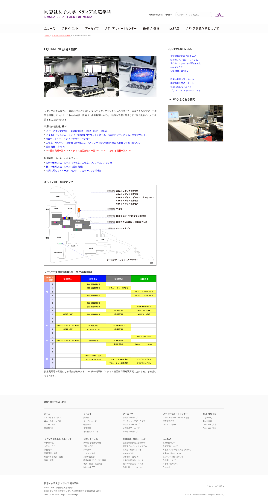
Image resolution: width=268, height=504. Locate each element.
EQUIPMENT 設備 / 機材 (61, 35)
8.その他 (166, 467)
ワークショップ (90, 421)
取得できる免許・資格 (53, 457)
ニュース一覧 (49, 424)
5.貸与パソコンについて (173, 457)
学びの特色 (49, 443)
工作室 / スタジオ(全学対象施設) (186, 63)
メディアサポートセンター (175, 414)
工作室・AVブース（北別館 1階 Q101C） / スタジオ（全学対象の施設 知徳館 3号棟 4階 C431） (94, 142)
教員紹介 (48, 450)
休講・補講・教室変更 (92, 464)
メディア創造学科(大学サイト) (58, 439)
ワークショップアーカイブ (134, 421)
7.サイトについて (170, 464)
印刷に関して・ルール (181, 87)
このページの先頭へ (215, 486)
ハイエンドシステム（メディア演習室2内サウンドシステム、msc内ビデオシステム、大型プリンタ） (97, 135)
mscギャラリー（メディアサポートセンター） (69, 139)
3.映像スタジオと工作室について (177, 450)
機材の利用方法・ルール (182, 83)
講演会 (86, 418)
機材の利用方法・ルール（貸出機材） (65, 166)
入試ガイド (88, 446)
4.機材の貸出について (172, 453)
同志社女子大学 (90, 439)
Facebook (207, 421)
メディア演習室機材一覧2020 (85, 150)
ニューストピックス (52, 421)
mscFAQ (167, 439)
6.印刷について (169, 460)
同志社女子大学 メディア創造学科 (61, 483)
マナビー (168, 14)
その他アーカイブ (130, 432)
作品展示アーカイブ (131, 424)
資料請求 (87, 450)
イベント (87, 414)
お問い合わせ (89, 457)
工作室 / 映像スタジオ (132, 450)
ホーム (47, 35)
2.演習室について (170, 446)
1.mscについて (169, 443)
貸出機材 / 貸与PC (179, 71)
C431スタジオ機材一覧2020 (116, 150)
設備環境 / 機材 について (134, 439)
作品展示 (87, 424)
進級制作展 (49, 428)
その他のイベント (90, 432)
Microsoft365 (155, 14)
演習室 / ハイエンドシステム (184, 60)
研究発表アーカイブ (131, 428)
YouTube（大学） (210, 424)
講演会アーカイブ (130, 418)
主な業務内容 (168, 421)
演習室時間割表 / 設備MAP (183, 56)
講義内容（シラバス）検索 (94, 460)
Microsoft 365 (89, 467)
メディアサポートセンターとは (176, 418)
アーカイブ (128, 414)
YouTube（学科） (210, 428)
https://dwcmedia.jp (69, 495)
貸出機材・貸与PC (55, 146)
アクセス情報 (89, 453)
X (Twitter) (207, 418)
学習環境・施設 (50, 453)
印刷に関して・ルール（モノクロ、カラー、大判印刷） (74, 170)
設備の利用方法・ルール (182, 79)
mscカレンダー (169, 424)
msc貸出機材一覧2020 (57, 150)
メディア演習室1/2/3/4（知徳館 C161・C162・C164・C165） (77, 131)
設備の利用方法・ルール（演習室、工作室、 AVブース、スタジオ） (80, 162)
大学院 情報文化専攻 (92, 443)
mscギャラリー (177, 67)
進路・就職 (49, 460)
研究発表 (87, 428)
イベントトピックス (52, 418)
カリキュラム (49, 446)
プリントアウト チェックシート (185, 90)
